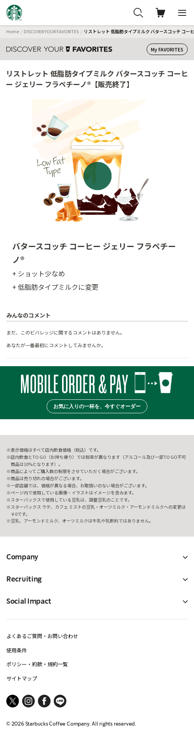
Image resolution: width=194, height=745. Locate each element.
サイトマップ (21, 678)
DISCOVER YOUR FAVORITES (51, 31)
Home (12, 31)
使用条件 (16, 650)
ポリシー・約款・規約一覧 (37, 664)
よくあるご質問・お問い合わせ (42, 636)
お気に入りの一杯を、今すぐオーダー (97, 406)
